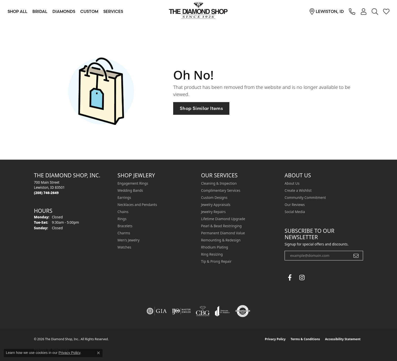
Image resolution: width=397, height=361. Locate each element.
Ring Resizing (212, 254)
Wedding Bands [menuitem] (130, 190)
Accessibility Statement (343, 339)
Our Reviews (295, 204)
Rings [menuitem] (121, 218)
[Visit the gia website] (157, 311)
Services (113, 11)
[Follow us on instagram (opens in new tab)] (302, 278)
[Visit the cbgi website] (203, 311)
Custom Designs (214, 197)
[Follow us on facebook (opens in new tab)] (290, 278)
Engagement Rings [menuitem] (132, 183)
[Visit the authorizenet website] (243, 311)
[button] (363, 11)
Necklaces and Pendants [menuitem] (137, 204)
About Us (292, 183)
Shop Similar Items (201, 108)
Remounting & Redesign (221, 240)
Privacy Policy (275, 339)
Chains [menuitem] (122, 211)
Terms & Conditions (305, 339)
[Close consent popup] (98, 352)
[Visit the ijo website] (181, 311)
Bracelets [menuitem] (124, 225)
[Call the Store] (46, 192)
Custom (89, 11)
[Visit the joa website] (222, 311)
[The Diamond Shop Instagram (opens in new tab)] (314, 278)
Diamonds (63, 11)
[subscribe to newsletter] (356, 255)
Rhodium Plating (214, 247)
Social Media (295, 211)
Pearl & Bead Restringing (221, 225)
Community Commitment (305, 197)
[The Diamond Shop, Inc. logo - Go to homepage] (198, 11)
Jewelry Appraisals (215, 204)
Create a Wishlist (298, 190)
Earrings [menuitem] (124, 197)
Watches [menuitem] (124, 247)
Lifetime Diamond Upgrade (223, 218)
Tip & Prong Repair (216, 261)
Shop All (17, 11)
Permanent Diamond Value (223, 233)
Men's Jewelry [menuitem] (128, 240)
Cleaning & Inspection (219, 183)
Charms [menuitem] (123, 233)
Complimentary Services (220, 190)
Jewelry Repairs (213, 211)
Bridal (39, 11)
